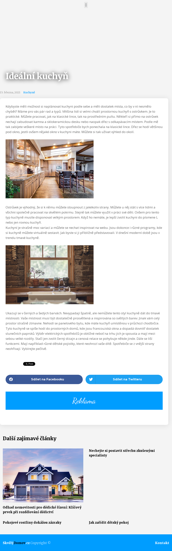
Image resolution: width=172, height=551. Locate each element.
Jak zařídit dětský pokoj (109, 523)
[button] (86, 5)
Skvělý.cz (16, 543)
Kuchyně (29, 92)
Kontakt (162, 543)
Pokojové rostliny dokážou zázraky (32, 523)
